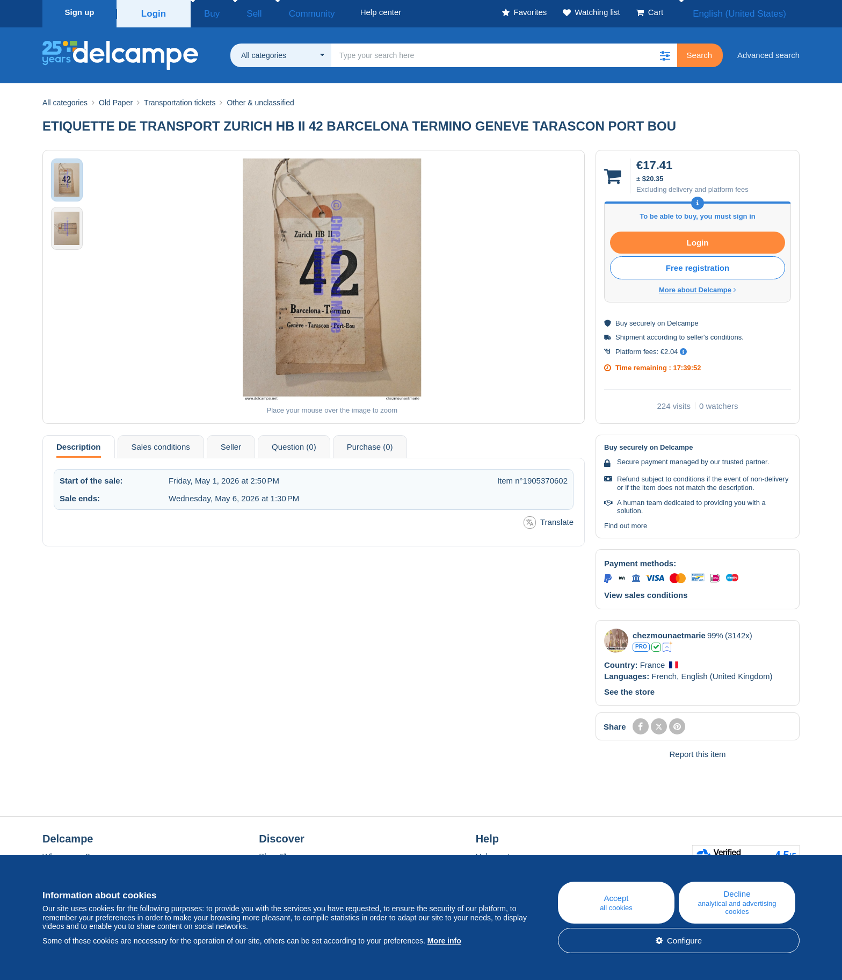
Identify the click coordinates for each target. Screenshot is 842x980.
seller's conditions (714, 334)
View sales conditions (646, 591)
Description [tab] (78, 443)
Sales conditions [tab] (161, 443)
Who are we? (66, 852)
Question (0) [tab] (294, 443)
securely (642, 320)
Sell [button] (241, 12)
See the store (629, 688)
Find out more (625, 522)
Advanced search (768, 51)
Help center (496, 852)
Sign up (80, 12)
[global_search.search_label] (504, 52)
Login (154, 12)
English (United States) (750, 12)
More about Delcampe (697, 287)
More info (444, 940)
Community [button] (286, 12)
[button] (665, 52)
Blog (272, 852)
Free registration (697, 264)
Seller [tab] (231, 443)
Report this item (697, 750)
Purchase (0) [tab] (370, 443)
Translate (549, 519)
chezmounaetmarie (669, 632)
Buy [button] (208, 12)
